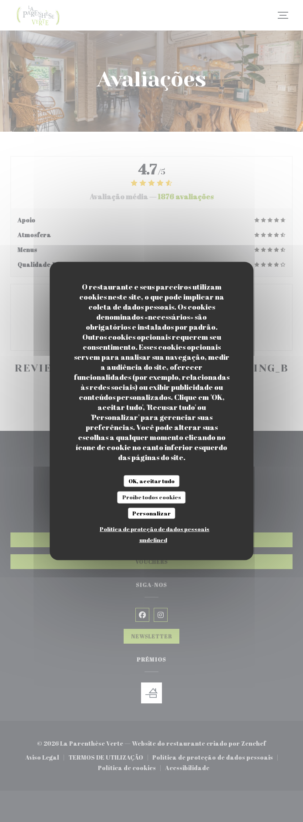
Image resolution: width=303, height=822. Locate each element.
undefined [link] (153, 540)
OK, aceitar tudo (151, 480)
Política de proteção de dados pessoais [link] (154, 529)
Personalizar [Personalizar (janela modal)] (151, 513)
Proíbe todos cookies (151, 497)
